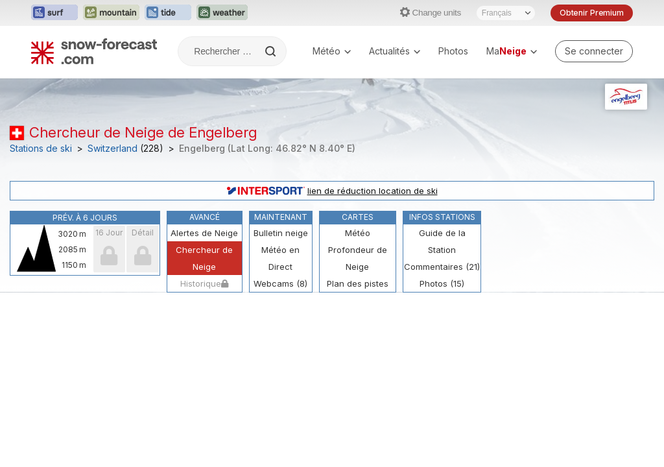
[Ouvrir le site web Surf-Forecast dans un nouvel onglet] (54, 13)
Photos (453, 50)
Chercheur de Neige (204, 258)
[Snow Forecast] (94, 51)
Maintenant (280, 217)
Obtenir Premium (592, 13)
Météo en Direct (280, 258)
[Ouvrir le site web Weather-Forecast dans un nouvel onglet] (222, 13)
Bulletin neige (281, 233)
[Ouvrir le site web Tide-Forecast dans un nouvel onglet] (168, 13)
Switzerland (112, 148)
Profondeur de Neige (357, 258)
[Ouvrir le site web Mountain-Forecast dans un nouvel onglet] (111, 13)
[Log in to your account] (594, 51)
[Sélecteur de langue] (506, 13)
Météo (332, 50)
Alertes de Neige (204, 233)
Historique (204, 283)
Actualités (394, 50)
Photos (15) (442, 283)
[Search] (271, 51)
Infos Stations (442, 217)
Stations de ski (41, 148)
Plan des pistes (357, 283)
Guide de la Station (442, 241)
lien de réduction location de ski (332, 191)
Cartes (358, 217)
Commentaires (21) (442, 266)
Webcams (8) (280, 283)
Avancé (204, 217)
